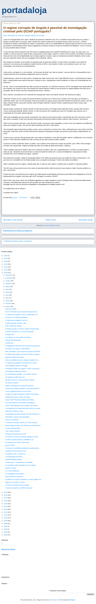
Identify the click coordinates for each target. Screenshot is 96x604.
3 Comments (23, 197)
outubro (8, 281)
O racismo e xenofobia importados (16, 317)
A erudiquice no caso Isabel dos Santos (18, 337)
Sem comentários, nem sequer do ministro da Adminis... (23, 351)
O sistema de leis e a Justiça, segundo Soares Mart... (22, 329)
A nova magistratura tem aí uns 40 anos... (18, 391)
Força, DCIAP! (10, 445)
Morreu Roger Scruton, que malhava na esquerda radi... (23, 425)
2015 (6, 503)
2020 (6, 273)
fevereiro (9, 303)
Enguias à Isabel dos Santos (14, 357)
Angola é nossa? (10, 468)
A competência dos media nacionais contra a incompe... (23, 408)
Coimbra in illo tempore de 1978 (15, 434)
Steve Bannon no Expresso (14, 476)
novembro (9, 278)
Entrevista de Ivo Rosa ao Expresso (17, 231)
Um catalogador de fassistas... (15, 474)
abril (7, 298)
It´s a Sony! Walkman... (12, 471)
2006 (6, 526)
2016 (6, 501)
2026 (6, 255)
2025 (6, 258)
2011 (6, 515)
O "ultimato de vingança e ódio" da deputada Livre (21, 314)
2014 (6, 506)
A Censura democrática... (13, 428)
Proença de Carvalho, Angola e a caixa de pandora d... (23, 388)
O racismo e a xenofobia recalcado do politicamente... (22, 448)
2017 (6, 498)
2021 (6, 270)
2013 (6, 509)
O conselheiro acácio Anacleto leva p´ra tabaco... (21, 465)
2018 (6, 495)
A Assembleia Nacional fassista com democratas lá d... (23, 414)
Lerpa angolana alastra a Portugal (16, 366)
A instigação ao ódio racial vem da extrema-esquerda (22, 346)
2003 (6, 535)
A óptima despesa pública (13, 459)
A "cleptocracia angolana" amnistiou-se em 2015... (21, 363)
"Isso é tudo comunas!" (12, 431)
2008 (6, 523)
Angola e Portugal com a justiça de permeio (19, 385)
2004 (6, 532)
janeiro (8, 306)
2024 (6, 261)
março (8, 301)
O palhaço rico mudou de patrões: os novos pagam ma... (23, 479)
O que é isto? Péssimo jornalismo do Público (19, 400)
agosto (8, 286)
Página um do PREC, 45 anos (15, 482)
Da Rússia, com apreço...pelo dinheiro (17, 349)
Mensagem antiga (86, 220)
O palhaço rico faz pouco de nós (15, 451)
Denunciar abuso (8, 549)
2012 (6, 512)
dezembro (9, 275)
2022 (6, 267)
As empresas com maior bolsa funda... (17, 442)
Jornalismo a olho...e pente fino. (15, 454)
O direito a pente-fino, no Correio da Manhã (19, 331)
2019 (6, 492)
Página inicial (50, 220)
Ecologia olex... (10, 334)
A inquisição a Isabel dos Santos (15, 371)
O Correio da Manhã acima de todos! (17, 485)
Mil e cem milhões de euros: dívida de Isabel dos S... (22, 360)
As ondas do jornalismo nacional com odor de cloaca (22, 354)
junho (7, 292)
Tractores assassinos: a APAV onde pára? (18, 488)
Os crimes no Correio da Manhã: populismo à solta (21, 437)
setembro (9, 283)
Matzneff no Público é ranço (14, 411)
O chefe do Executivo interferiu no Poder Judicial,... (21, 422)
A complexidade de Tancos (14, 457)
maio (7, 295)
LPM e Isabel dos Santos (13, 326)
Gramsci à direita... (11, 309)
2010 (6, 518)
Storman (54, 600)
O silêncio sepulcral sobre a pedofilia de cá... (19, 439)
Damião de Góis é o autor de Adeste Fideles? (20, 380)
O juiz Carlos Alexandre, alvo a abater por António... (22, 405)
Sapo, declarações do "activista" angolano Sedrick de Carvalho (23, 35)
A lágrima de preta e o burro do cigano (17, 397)
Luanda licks (9, 343)
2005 (6, 529)
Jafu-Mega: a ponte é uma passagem (17, 417)
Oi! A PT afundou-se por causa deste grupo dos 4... (21, 312)
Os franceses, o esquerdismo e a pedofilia (18, 462)
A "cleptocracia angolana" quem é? (16, 320)
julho (7, 289)
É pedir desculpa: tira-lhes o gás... (16, 323)
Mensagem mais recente (13, 220)
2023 (6, 264)
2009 (6, 521)
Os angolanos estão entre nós (15, 377)
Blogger (72, 600)
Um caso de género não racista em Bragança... (20, 402)
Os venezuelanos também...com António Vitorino (21, 374)
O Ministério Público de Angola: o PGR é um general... (22, 368)
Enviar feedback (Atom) (52, 225)
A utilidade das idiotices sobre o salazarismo (17, 241)
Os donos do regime (11, 383)
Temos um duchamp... (12, 420)
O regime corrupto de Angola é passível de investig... (22, 394)
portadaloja (24, 10)
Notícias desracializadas (13, 340)
